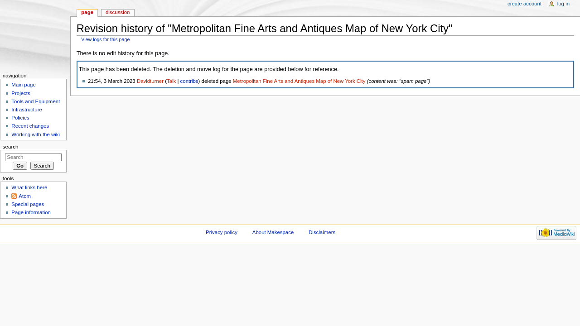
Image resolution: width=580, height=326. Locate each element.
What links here (29, 187)
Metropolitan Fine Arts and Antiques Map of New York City (299, 81)
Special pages (27, 204)
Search (11, 146)
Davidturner (150, 81)
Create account (524, 3)
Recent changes (30, 126)
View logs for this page (105, 39)
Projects (20, 93)
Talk (171, 81)
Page (87, 12)
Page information (31, 212)
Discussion (118, 12)
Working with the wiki (35, 134)
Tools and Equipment (35, 101)
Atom (25, 196)
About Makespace (273, 232)
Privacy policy (221, 232)
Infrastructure (26, 109)
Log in (563, 3)
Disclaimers (322, 232)
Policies (20, 117)
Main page (23, 84)
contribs (189, 81)
